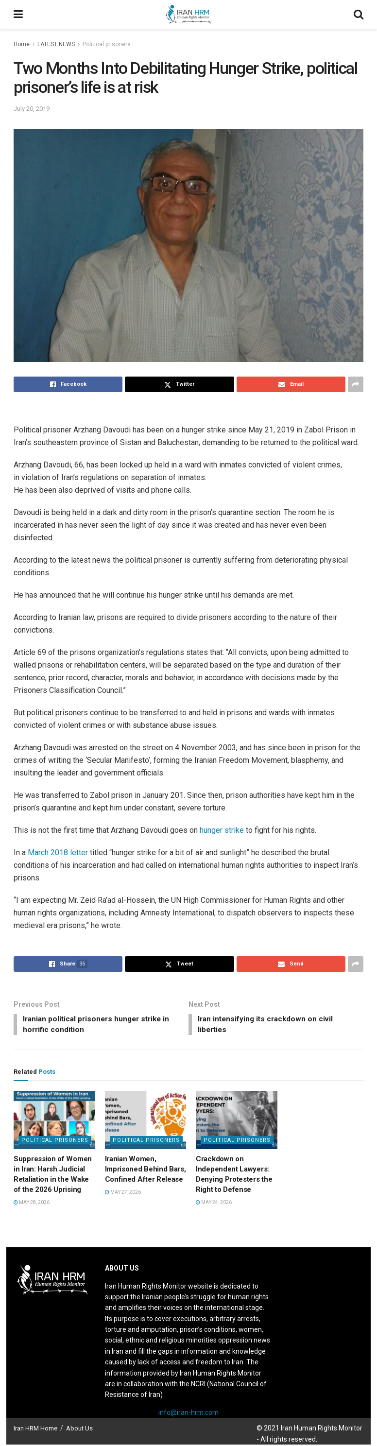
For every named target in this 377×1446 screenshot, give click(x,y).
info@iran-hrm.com (188, 1414)
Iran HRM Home (35, 1429)
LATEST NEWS (56, 44)
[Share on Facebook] (68, 384)
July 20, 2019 (32, 108)
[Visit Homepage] (188, 14)
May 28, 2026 (32, 1203)
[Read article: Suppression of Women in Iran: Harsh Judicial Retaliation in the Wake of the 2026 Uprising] (54, 1121)
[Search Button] (358, 14)
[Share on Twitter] (179, 384)
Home (22, 44)
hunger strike (222, 830)
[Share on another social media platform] (355, 384)
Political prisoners (107, 44)
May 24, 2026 (214, 1203)
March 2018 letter (58, 852)
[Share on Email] (291, 384)
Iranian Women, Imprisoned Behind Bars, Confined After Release (145, 1170)
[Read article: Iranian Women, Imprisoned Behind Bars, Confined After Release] (146, 1121)
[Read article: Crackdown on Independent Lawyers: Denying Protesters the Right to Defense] (236, 1121)
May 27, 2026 (123, 1193)
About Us (79, 1429)
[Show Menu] (18, 14)
